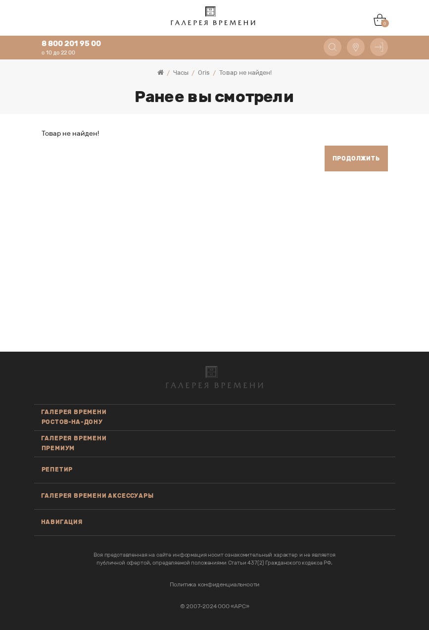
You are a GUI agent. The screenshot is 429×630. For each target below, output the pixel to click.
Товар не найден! (245, 72)
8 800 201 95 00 (71, 43)
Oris (204, 72)
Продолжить (356, 158)
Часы (181, 72)
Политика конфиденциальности (215, 584)
